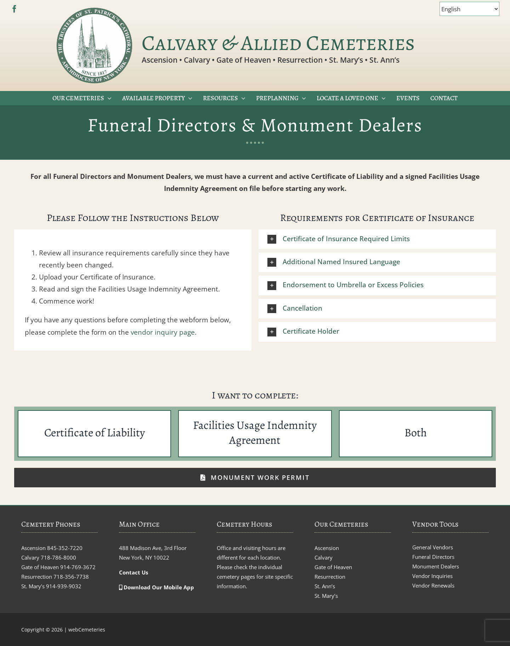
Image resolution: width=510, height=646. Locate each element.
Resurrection (329, 576)
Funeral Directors (433, 556)
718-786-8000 (58, 557)
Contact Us (133, 572)
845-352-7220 (65, 547)
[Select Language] (469, 9)
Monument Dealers (435, 566)
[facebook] (14, 9)
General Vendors (432, 547)
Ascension (326, 547)
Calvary (323, 557)
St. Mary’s (326, 595)
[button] (377, 239)
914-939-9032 (63, 586)
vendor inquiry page (163, 332)
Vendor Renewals (433, 585)
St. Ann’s (324, 586)
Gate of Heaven (333, 567)
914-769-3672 (78, 567)
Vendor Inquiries (432, 575)
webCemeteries (86, 629)
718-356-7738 (71, 576)
